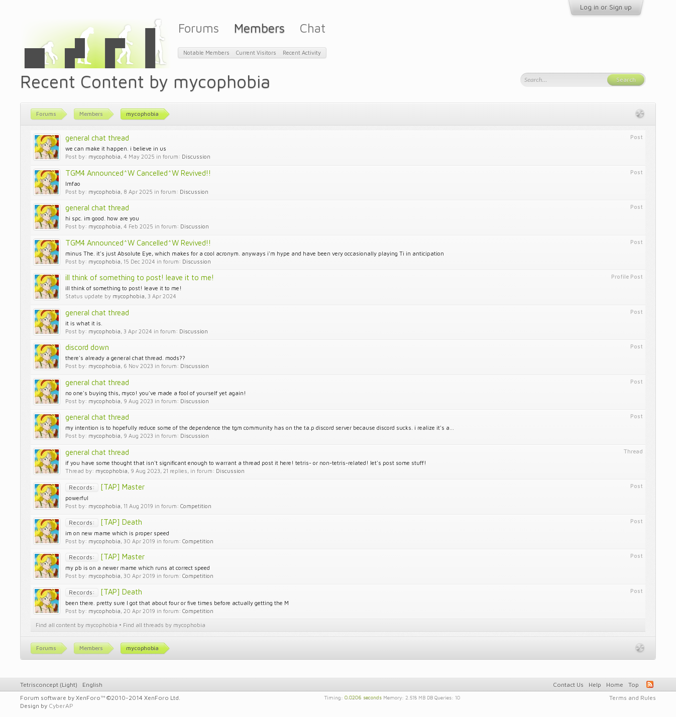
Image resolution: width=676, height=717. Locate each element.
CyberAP (61, 705)
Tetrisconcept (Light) (48, 684)
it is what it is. (83, 323)
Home (614, 684)
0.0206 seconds (363, 697)
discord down (87, 347)
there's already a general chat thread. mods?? (125, 357)
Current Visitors (256, 52)
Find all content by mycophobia (77, 625)
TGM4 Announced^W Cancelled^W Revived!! (138, 173)
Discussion (196, 156)
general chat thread (97, 138)
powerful (76, 498)
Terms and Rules (632, 697)
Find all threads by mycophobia (164, 625)
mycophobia (104, 156)
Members (259, 28)
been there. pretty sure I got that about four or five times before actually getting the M (177, 603)
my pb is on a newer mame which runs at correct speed (137, 567)
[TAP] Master (105, 487)
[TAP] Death (103, 522)
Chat (312, 28)
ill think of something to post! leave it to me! (139, 277)
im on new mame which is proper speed (117, 533)
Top (633, 684)
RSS (649, 684)
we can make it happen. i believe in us (115, 148)
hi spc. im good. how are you (102, 218)
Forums (198, 28)
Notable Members (206, 52)
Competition (195, 506)
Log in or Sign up (606, 7)
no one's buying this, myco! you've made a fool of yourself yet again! (155, 393)
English (92, 684)
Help (595, 684)
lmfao (72, 183)
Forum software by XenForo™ (100, 697)
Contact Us (568, 684)
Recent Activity (302, 52)
